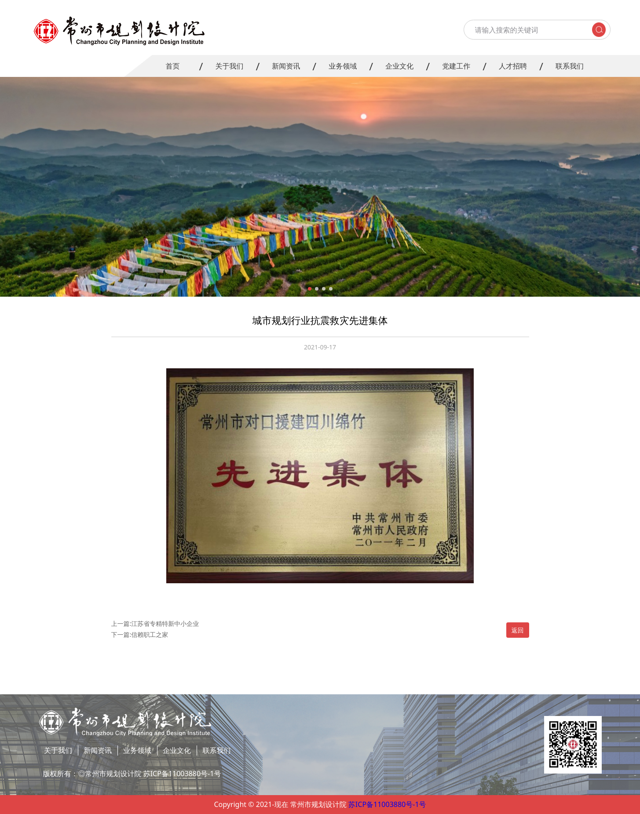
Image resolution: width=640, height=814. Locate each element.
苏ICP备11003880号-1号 (387, 804)
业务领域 (343, 66)
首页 (172, 66)
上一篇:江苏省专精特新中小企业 (155, 623)
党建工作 (456, 66)
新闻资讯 (286, 66)
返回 (518, 630)
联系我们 (570, 66)
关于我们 (229, 66)
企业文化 (399, 66)
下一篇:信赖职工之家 (139, 634)
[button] (309, 289)
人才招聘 (513, 66)
